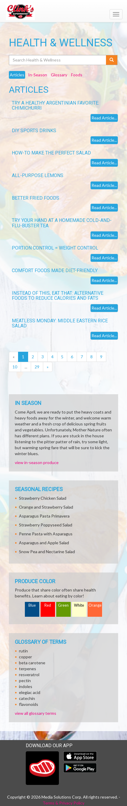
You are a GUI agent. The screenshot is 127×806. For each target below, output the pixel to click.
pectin (25, 680)
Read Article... (104, 117)
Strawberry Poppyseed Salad (45, 524)
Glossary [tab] (59, 74)
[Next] (47, 367)
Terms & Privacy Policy (63, 802)
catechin (27, 698)
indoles (25, 686)
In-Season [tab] (37, 74)
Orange (95, 605)
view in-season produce (37, 462)
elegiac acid (29, 692)
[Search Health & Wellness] (58, 60)
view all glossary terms (35, 713)
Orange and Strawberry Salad (46, 507)
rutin (23, 650)
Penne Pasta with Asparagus (46, 533)
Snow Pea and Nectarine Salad (47, 551)
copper (25, 656)
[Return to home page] (63, 11)
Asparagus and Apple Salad (44, 542)
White (79, 605)
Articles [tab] (17, 74)
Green (63, 605)
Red (47, 605)
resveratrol (29, 674)
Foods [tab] (76, 74)
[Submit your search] (112, 60)
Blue (32, 605)
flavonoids (28, 704)
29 (37, 366)
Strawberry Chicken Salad (42, 498)
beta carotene (32, 662)
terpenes (27, 668)
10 (14, 366)
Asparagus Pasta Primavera (44, 515)
